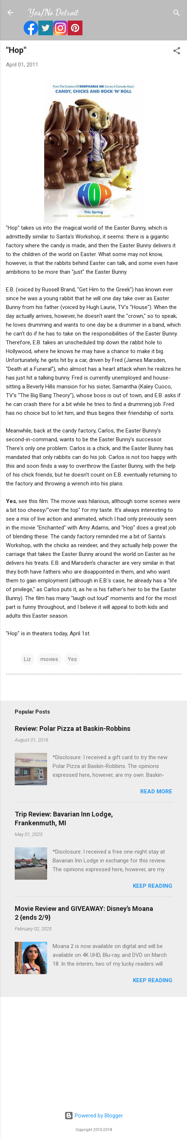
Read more (156, 791)
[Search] (176, 13)
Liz (27, 659)
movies (49, 659)
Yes (72, 659)
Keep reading (152, 886)
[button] (176, 51)
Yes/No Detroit (53, 12)
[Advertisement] (93, 1054)
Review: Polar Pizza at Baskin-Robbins (72, 728)
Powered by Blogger (93, 1115)
